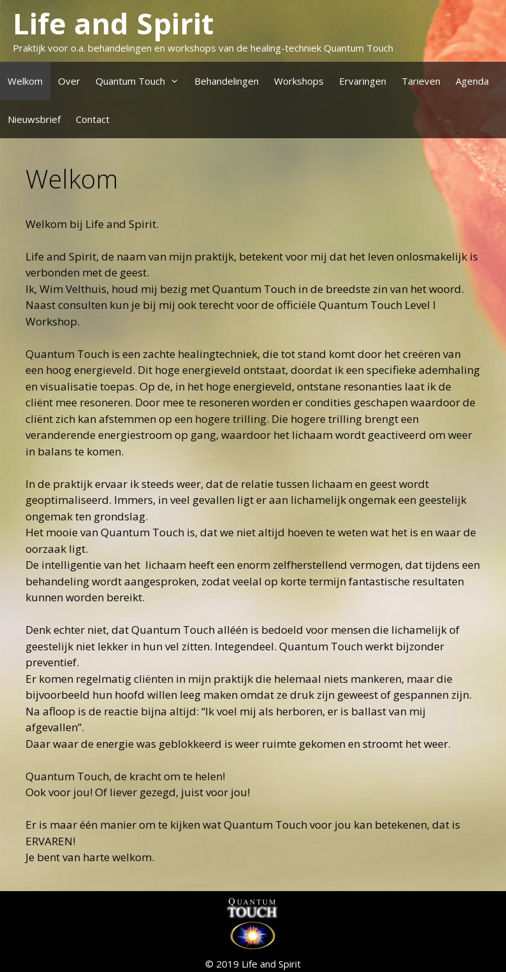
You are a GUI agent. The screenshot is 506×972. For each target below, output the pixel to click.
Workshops (299, 81)
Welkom (25, 81)
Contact (93, 119)
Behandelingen (226, 81)
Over (69, 81)
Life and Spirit (113, 23)
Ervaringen (362, 81)
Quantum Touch (141, 81)
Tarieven (420, 81)
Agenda (472, 81)
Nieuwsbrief (34, 119)
